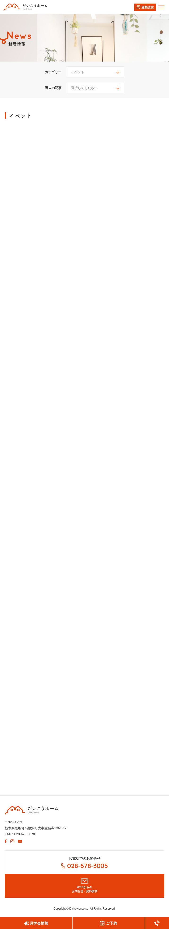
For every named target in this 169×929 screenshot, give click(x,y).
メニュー (159, 7)
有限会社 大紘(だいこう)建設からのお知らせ (25, 7)
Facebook (6, 841)
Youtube (20, 841)
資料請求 (147, 7)
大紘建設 (31, 810)
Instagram (12, 841)
